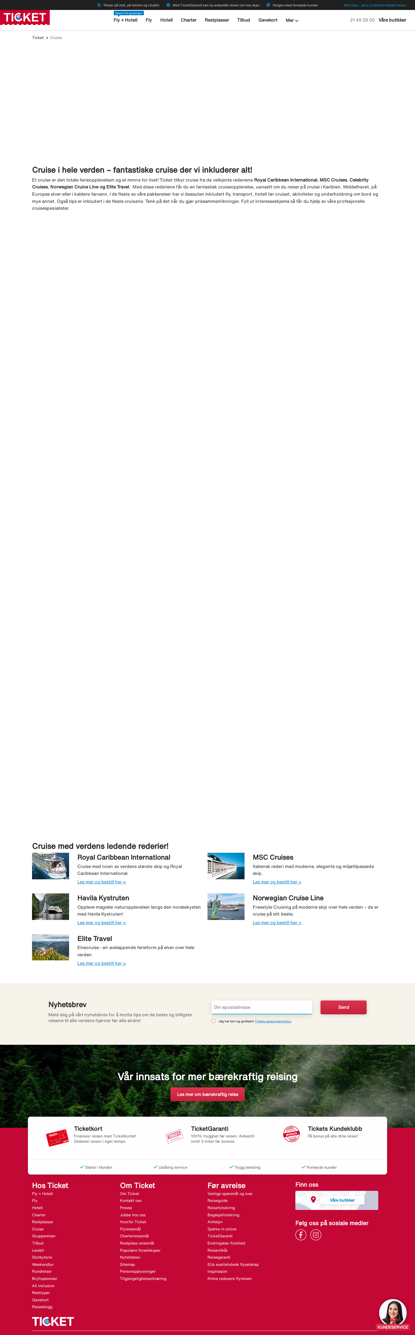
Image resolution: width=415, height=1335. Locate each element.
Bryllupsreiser (44, 1262)
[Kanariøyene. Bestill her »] (297, 514)
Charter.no (184, 1324)
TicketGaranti (220, 1219)
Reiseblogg (42, 1290)
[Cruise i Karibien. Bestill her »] (297, 311)
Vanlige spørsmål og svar (230, 1176)
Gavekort (266, 20)
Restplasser (216, 20)
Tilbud (242, 20)
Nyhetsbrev (130, 1240)
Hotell (167, 20)
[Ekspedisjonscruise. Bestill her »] (117, 717)
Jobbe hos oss (133, 1198)
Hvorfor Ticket (133, 1205)
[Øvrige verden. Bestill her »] (297, 717)
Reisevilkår (218, 1233)
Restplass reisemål (137, 1226)
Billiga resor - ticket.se (52, 1324)
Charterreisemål (134, 1219)
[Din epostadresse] (262, 990)
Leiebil (38, 1233)
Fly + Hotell (127, 20)
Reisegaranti (219, 1240)
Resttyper (41, 1276)
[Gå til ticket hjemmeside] (25, 17)
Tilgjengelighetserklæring (143, 1262)
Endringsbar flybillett (226, 1226)
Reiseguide (218, 1184)
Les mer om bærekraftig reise (207, 1077)
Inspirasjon (217, 1254)
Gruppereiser (44, 1219)
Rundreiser (42, 1254)
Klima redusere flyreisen (230, 1262)
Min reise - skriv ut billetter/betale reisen (375, 5)
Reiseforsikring (221, 1191)
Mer (290, 20)
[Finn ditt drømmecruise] (207, 100)
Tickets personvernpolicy (273, 1003)
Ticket (38, 38)
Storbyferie (42, 1240)
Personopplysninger (138, 1254)
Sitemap (127, 1247)
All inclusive (43, 1269)
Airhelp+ (215, 1205)
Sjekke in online (222, 1212)
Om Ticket (129, 1176)
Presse (126, 1191)
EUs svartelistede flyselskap (233, 1247)
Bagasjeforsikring (223, 1198)
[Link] (302, 1217)
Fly (150, 20)
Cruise (38, 1212)
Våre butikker (392, 20)
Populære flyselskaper (140, 1233)
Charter (188, 20)
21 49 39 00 (363, 20)
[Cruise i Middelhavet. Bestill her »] (117, 311)
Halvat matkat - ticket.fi (147, 1324)
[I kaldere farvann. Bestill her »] (117, 514)
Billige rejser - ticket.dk (99, 1324)
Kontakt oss (130, 1184)
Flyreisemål (130, 1212)
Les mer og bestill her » (101, 865)
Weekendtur (43, 1247)
